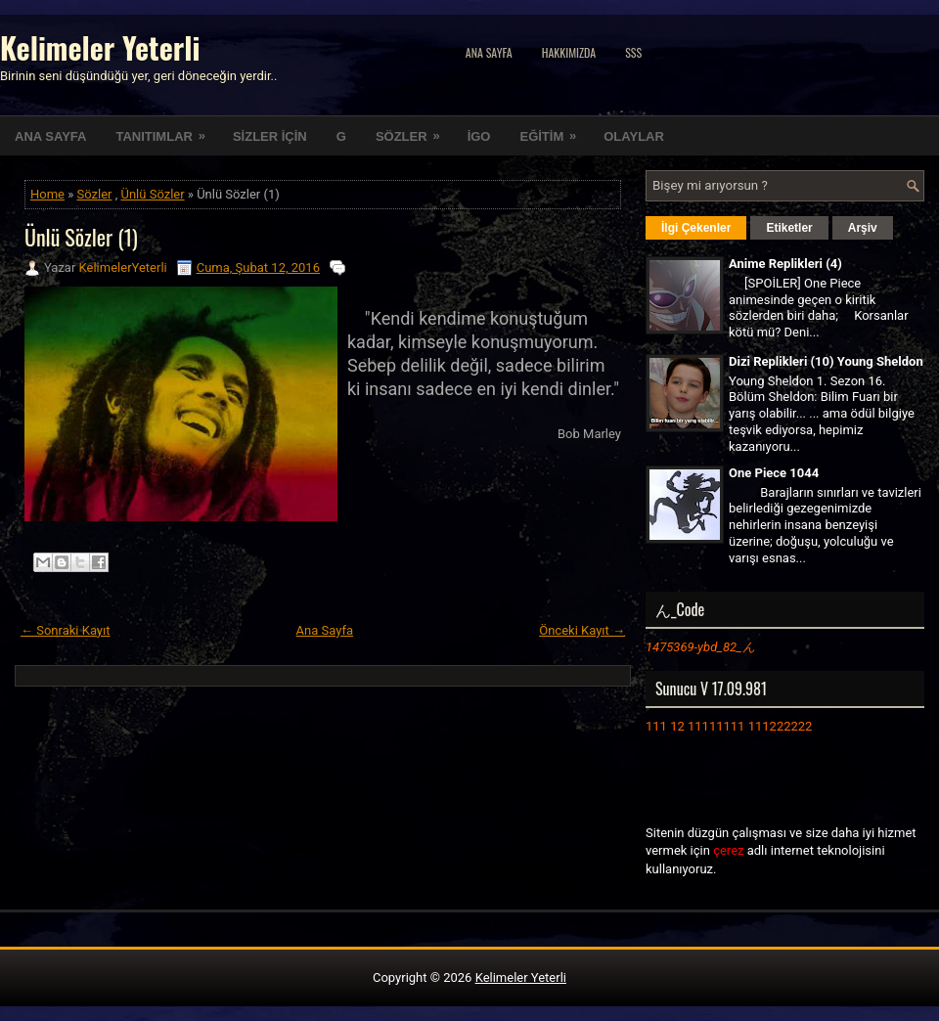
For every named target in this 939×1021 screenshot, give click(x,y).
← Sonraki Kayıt (66, 630)
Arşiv (862, 228)
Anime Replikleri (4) (785, 263)
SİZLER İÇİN (270, 136)
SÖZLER (414, 130)
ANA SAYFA (50, 136)
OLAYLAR (634, 136)
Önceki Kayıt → (582, 630)
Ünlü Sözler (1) (81, 236)
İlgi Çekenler (696, 228)
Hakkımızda (569, 52)
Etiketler (789, 228)
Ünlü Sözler (153, 194)
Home (47, 194)
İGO (479, 136)
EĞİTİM (554, 130)
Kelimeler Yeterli (100, 47)
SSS (633, 52)
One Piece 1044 (774, 473)
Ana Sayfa (489, 52)
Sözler (94, 194)
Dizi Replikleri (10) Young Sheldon (826, 361)
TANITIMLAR (166, 130)
